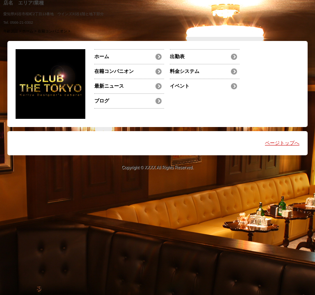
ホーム (27, 31)
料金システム (184, 71)
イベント (179, 86)
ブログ (101, 101)
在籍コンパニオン (52, 31)
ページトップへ (282, 143)
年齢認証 (10, 31)
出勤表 (177, 56)
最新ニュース (109, 86)
